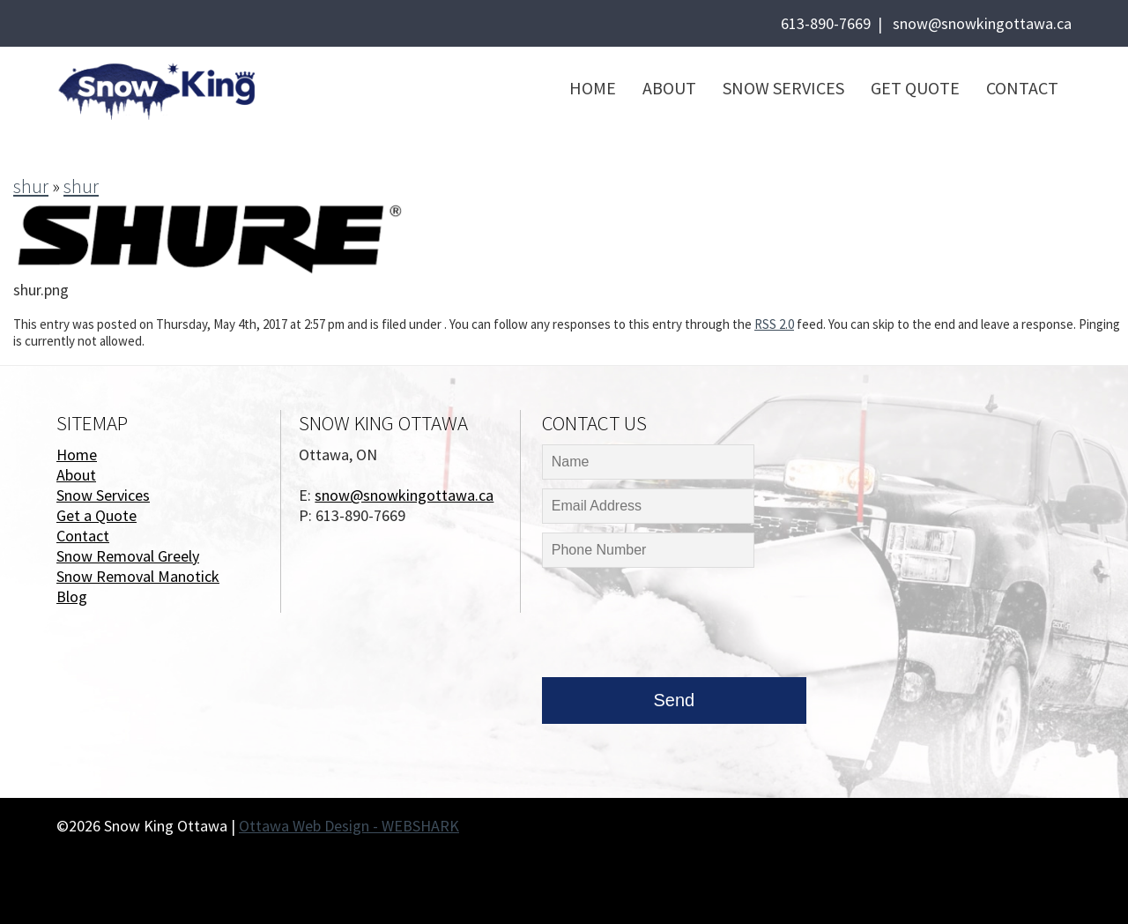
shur (30, 186)
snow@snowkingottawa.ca (982, 23)
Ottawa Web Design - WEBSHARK (349, 826)
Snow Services (783, 88)
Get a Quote (96, 515)
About (669, 88)
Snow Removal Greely (127, 556)
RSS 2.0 (774, 324)
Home (592, 88)
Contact (1022, 88)
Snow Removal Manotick (137, 576)
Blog (71, 596)
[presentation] (676, 626)
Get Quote (915, 88)
